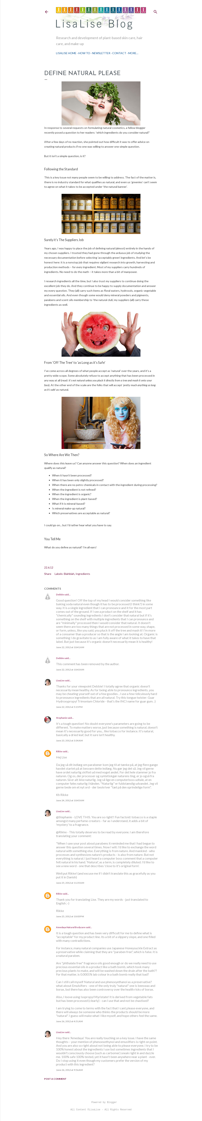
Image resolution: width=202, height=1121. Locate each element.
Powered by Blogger (101, 1102)
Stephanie (61, 717)
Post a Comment (55, 1078)
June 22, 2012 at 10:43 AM (70, 669)
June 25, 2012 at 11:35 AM (70, 882)
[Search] (155, 11)
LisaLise (60, 680)
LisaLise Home (66, 53)
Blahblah (69, 573)
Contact (119, 53)
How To (84, 53)
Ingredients (83, 573)
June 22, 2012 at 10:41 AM (70, 647)
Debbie (60, 594)
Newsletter (101, 53)
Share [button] (47, 573)
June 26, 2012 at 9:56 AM (69, 1069)
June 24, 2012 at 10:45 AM (70, 800)
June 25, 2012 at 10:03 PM (70, 916)
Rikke (59, 751)
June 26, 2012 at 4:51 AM (69, 1021)
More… (133, 53)
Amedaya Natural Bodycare (70, 927)
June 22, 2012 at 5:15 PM (69, 706)
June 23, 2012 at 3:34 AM (69, 740)
